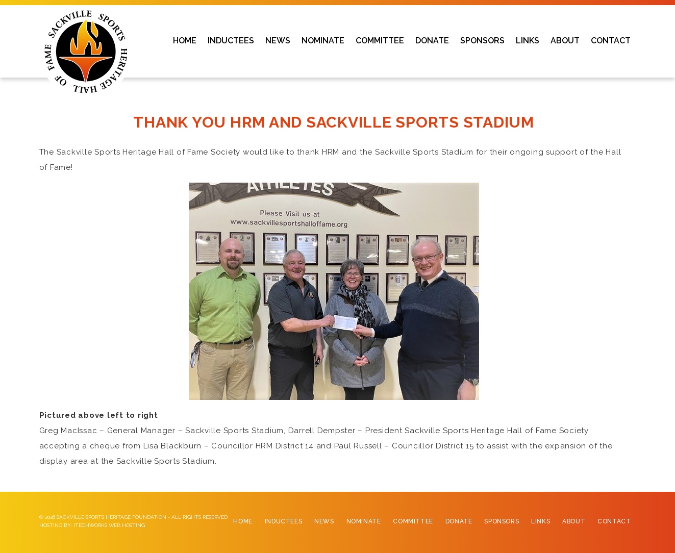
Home (242, 521)
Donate (458, 521)
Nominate (363, 521)
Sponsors (501, 521)
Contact (614, 521)
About (573, 521)
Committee (413, 521)
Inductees (283, 521)
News (324, 521)
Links (540, 521)
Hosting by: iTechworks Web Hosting (92, 525)
